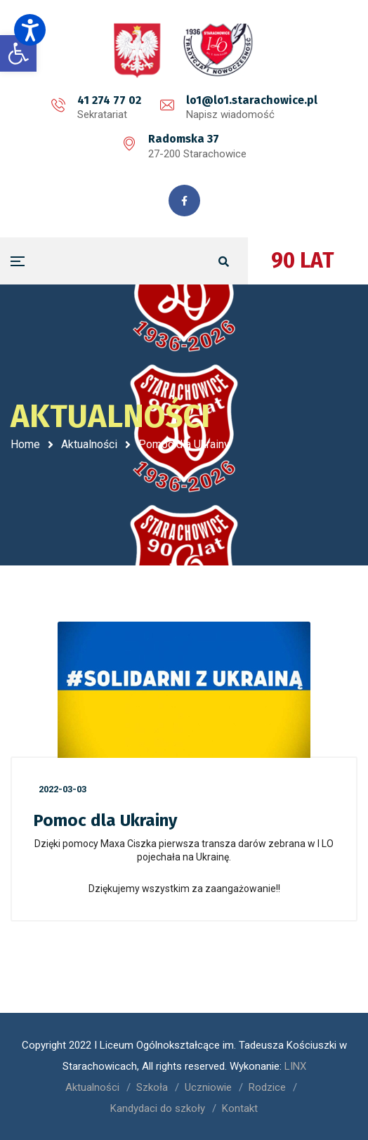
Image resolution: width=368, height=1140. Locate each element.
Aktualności (89, 444)
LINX (295, 1066)
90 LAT (302, 260)
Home (25, 444)
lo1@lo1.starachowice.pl (251, 100)
